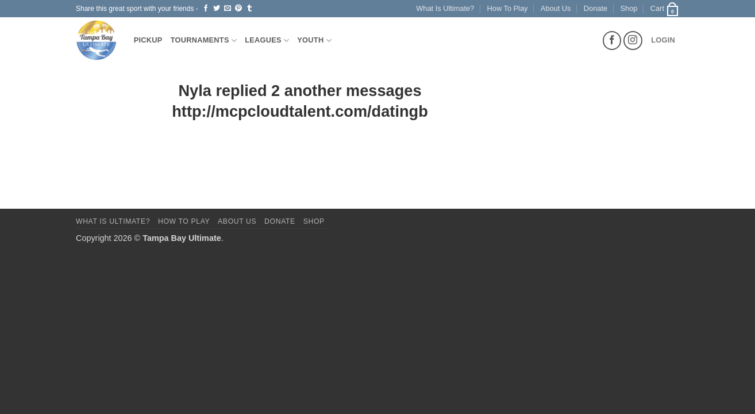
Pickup (148, 40)
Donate (595, 8)
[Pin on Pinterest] (238, 9)
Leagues (267, 40)
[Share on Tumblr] (249, 9)
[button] (664, 8)
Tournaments (204, 40)
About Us (556, 8)
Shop (629, 8)
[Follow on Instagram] (632, 40)
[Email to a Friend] (227, 9)
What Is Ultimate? (445, 8)
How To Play (507, 8)
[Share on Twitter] (216, 9)
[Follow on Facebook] (612, 40)
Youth (314, 40)
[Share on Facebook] (205, 9)
